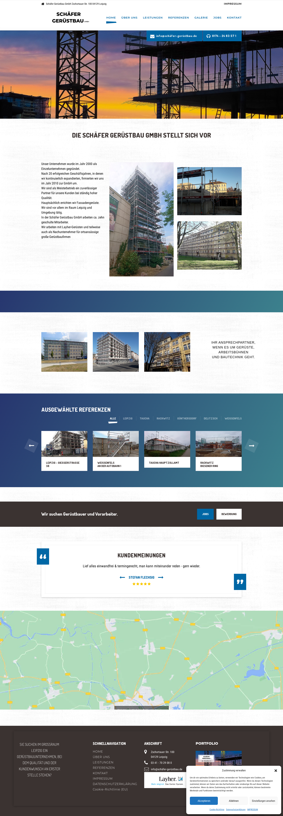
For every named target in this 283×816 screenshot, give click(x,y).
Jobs (217, 17)
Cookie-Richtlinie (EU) (110, 789)
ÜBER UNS (129, 17)
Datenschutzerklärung (235, 809)
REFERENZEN (178, 17)
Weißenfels (233, 418)
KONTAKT (234, 17)
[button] (276, 770)
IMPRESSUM (252, 809)
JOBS (205, 514)
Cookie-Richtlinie (217, 809)
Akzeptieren (204, 800)
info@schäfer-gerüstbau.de (166, 769)
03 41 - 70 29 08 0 (161, 762)
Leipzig (127, 418)
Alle (113, 418)
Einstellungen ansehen (263, 800)
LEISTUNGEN (153, 17)
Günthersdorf (187, 418)
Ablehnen (234, 800)
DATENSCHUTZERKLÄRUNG (115, 784)
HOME (111, 17)
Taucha (144, 418)
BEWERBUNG (229, 514)
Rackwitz (163, 418)
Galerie (201, 17)
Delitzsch (210, 418)
